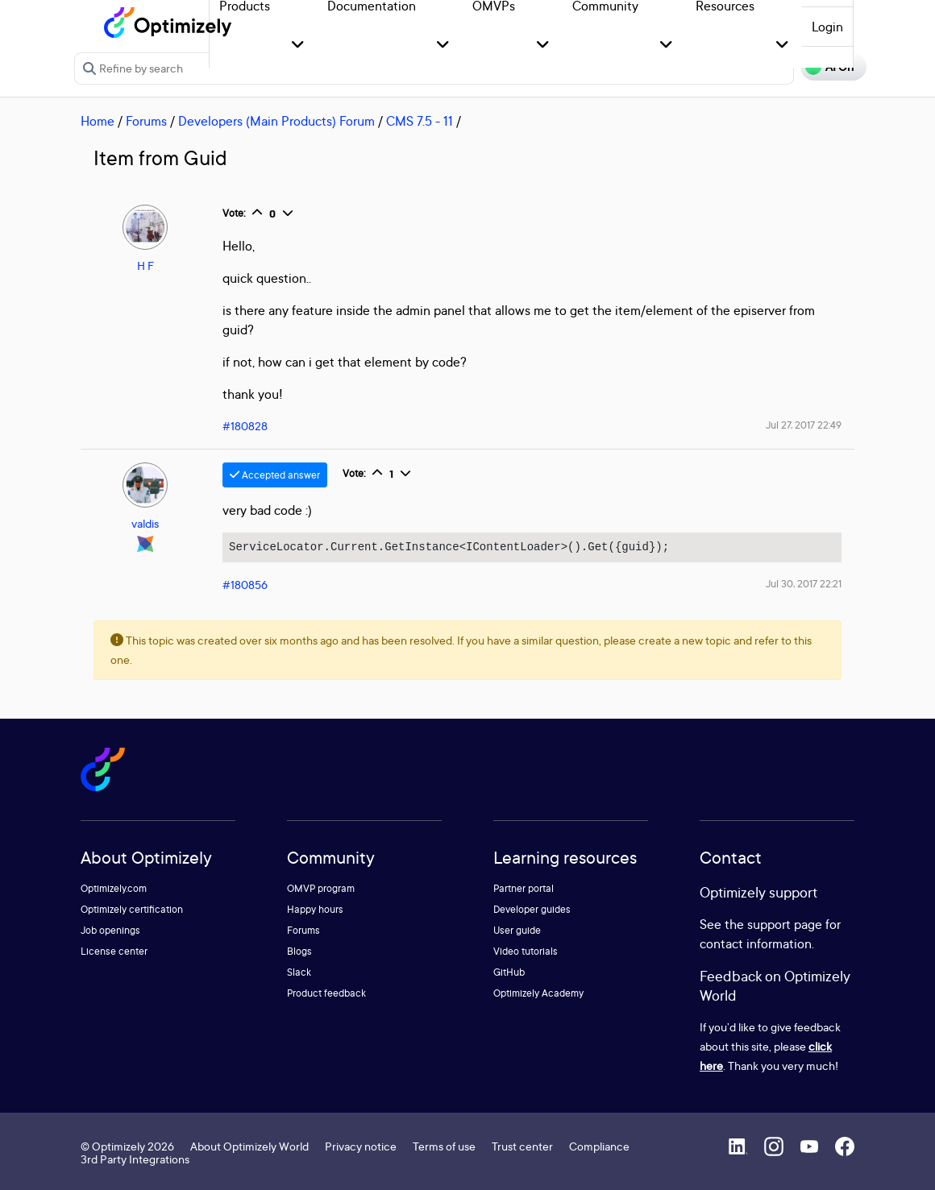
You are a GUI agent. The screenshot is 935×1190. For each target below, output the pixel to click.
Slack (299, 972)
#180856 (245, 584)
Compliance (599, 1146)
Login (827, 26)
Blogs (299, 951)
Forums (146, 121)
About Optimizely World (249, 1146)
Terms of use (444, 1146)
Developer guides (532, 909)
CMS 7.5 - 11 (419, 121)
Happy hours (315, 909)
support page (784, 924)
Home (97, 121)
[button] (298, 45)
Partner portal (523, 888)
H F (145, 265)
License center (114, 951)
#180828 (245, 425)
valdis (145, 523)
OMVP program (321, 888)
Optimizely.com (114, 888)
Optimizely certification (132, 909)
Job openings (110, 930)
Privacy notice (361, 1146)
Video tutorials (525, 951)
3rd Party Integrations (135, 1159)
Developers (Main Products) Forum (276, 121)
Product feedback (326, 993)
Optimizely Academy (538, 993)
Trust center (522, 1146)
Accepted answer (275, 475)
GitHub (509, 972)
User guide (517, 930)
